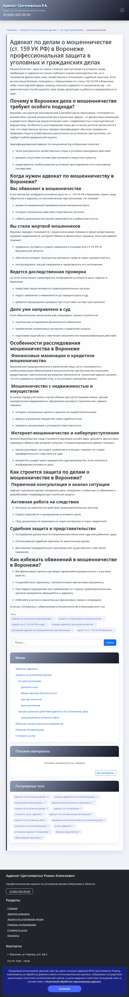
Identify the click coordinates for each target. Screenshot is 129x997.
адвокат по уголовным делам (32, 796)
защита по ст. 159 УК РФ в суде (29, 624)
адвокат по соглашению (68, 808)
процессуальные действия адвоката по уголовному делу (53, 711)
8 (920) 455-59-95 (20, 891)
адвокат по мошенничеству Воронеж (33, 618)
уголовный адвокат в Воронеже (33, 831)
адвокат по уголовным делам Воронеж (71, 814)
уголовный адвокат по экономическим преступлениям (42, 630)
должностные (29, 687)
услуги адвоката (64, 826)
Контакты (13, 935)
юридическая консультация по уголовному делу (79, 820)
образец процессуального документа (73, 802)
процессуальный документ (31, 802)
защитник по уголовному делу (32, 826)
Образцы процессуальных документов (39, 723)
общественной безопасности (39, 693)
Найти (110, 642)
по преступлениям (29, 681)
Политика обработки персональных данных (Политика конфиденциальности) (64, 991)
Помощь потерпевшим (29, 729)
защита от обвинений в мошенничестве (81, 618)
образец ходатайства (68, 831)
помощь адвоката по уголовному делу (76, 796)
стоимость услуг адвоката (30, 814)
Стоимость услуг (25, 735)
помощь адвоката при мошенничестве (74, 624)
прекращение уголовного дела (40, 717)
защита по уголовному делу (31, 820)
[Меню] (122, 10)
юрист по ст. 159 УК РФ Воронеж (96, 630)
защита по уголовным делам (32, 808)
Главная (12, 908)
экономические (30, 705)
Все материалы (105, 772)
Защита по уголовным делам (33, 674)
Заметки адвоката (26, 668)
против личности (31, 699)
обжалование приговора (29, 837)
